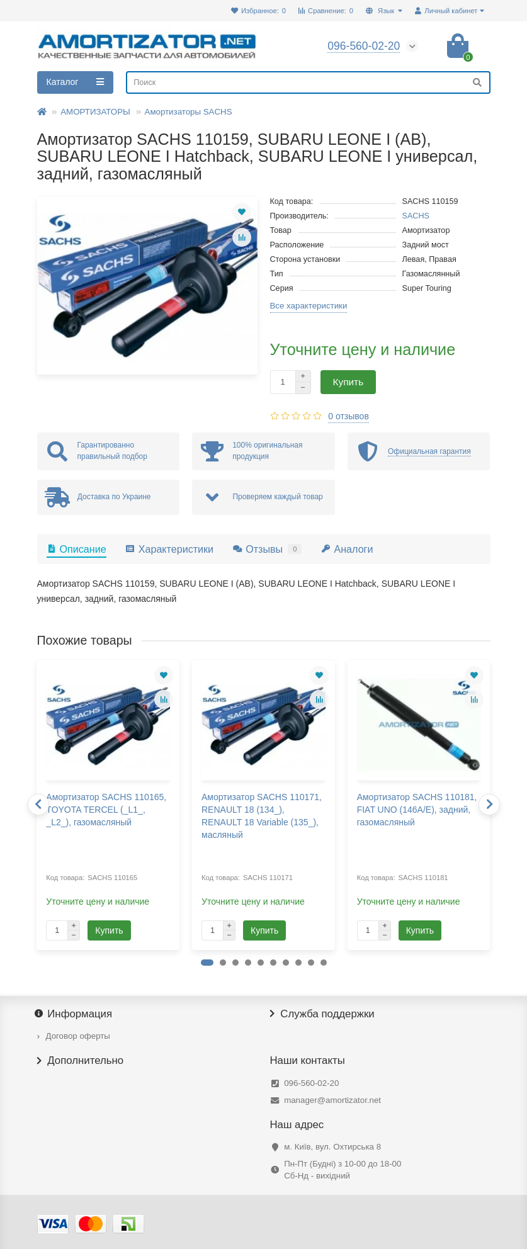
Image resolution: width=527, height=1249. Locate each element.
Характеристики (169, 549)
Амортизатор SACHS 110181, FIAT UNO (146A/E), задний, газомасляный (417, 809)
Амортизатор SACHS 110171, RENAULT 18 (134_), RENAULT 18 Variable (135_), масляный (261, 816)
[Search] (308, 82)
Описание (76, 549)
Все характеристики (309, 305)
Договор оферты (78, 1036)
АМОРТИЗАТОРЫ (95, 111)
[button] (207, 962)
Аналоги (346, 549)
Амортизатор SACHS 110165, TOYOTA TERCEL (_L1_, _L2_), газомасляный (106, 809)
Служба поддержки (322, 1014)
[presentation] (38, 804)
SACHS (416, 216)
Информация (75, 1014)
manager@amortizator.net (332, 1100)
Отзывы (267, 549)
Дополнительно (80, 1060)
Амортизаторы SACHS (188, 111)
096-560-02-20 (311, 1083)
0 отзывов (348, 416)
